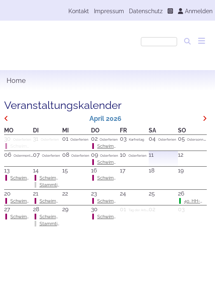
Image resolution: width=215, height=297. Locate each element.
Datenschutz (146, 10)
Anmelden (195, 10)
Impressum (109, 10)
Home (16, 81)
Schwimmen (110, 146)
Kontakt (78, 10)
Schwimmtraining (28, 178)
